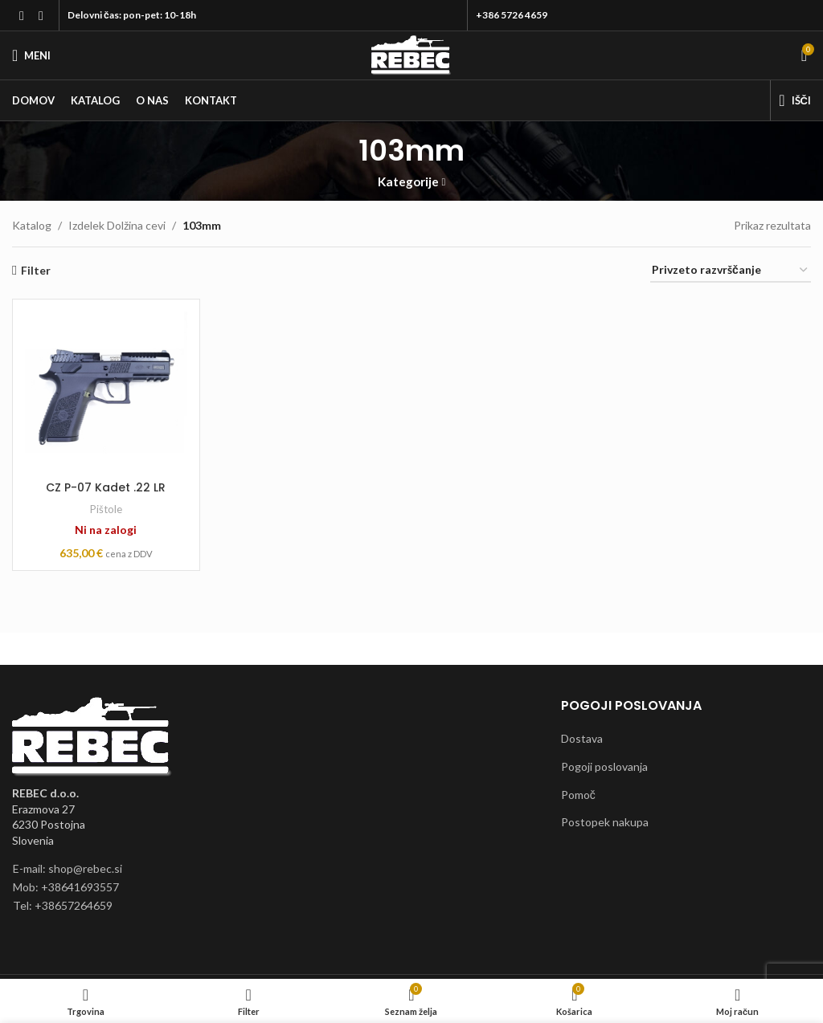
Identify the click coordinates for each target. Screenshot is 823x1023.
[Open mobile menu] (31, 55)
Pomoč (578, 794)
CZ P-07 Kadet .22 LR (106, 487)
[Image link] (92, 736)
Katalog (31, 225)
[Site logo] (411, 54)
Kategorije (408, 182)
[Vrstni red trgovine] (730, 271)
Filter (36, 270)
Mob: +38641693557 (66, 887)
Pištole (106, 509)
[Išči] (795, 100)
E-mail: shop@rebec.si (67, 868)
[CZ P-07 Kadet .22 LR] (106, 393)
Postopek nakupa (605, 822)
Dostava (582, 738)
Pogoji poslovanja (604, 766)
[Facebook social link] (21, 15)
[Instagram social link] (41, 15)
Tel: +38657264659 (63, 905)
